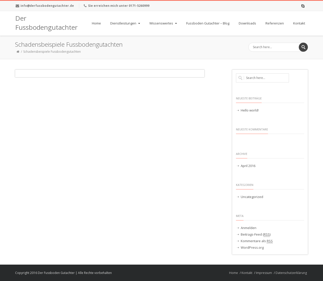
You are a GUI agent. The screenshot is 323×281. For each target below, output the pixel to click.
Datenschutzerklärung (291, 273)
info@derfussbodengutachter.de (47, 6)
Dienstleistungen (125, 23)
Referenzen (274, 23)
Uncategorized (252, 196)
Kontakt (299, 23)
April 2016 (248, 165)
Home (96, 23)
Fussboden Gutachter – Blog (207, 23)
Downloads (247, 23)
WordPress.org (252, 247)
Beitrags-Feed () (256, 234)
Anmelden (248, 228)
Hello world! (250, 110)
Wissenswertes (163, 23)
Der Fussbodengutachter (40, 23)
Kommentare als (257, 241)
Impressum (264, 273)
